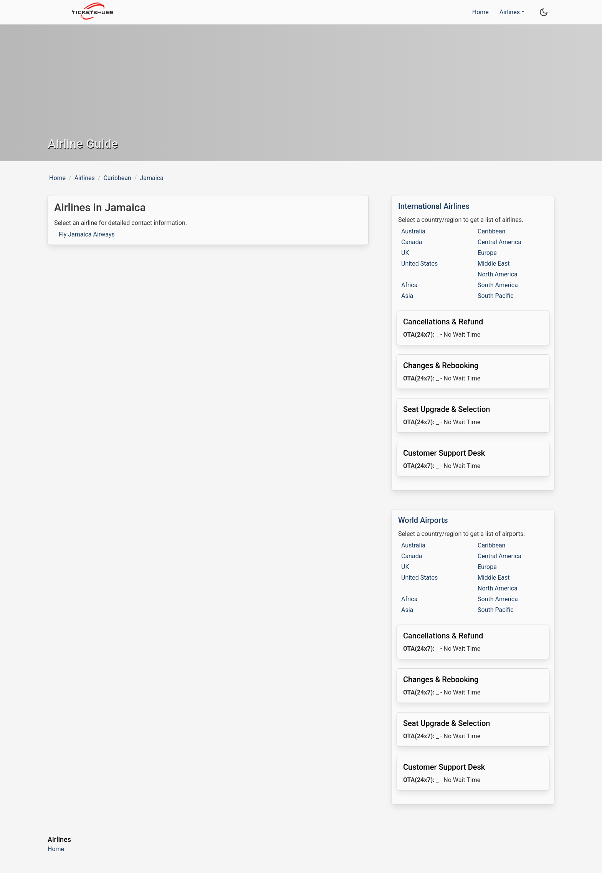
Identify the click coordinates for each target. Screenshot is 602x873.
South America (498, 285)
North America (498, 274)
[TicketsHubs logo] (90, 12)
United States (419, 263)
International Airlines (434, 206)
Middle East (494, 263)
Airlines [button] (509, 12)
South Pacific (496, 295)
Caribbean (117, 178)
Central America (499, 242)
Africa (409, 285)
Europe (487, 252)
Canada (411, 242)
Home (480, 12)
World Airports (423, 520)
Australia (413, 231)
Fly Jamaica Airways (87, 234)
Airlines (84, 178)
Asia (407, 295)
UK (405, 252)
